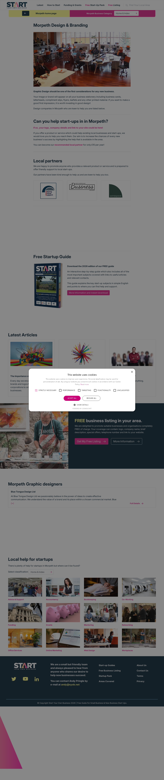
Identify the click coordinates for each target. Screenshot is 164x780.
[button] (36, 390)
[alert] (82, 390)
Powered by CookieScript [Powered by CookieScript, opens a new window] (82, 408)
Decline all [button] (91, 398)
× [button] (132, 372)
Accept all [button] (72, 398)
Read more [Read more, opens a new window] (85, 384)
